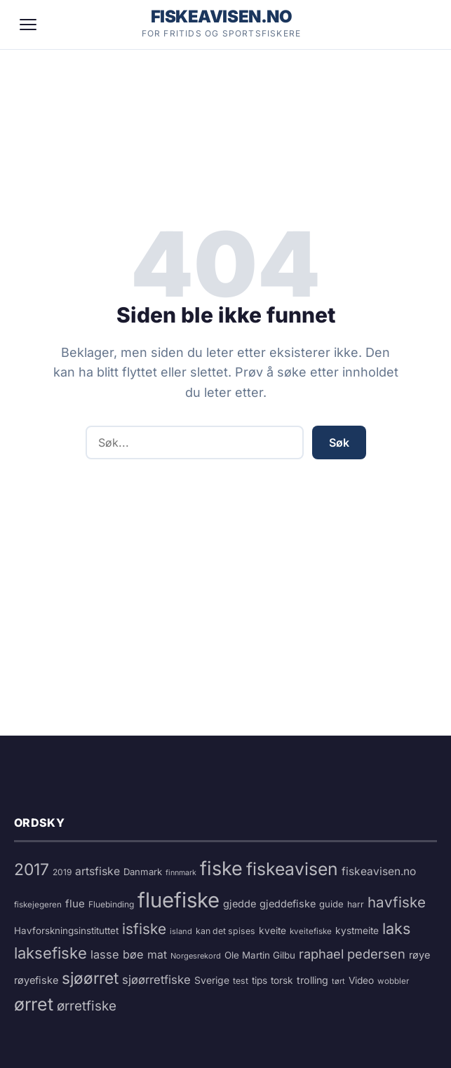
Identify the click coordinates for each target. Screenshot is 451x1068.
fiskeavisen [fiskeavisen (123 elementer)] (292, 868)
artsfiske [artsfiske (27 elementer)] (97, 871)
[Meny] (28, 25)
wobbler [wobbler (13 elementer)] (393, 981)
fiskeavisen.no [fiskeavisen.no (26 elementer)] (379, 871)
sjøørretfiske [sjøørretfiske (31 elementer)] (156, 980)
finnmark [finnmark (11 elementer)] (181, 872)
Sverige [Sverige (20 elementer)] (211, 980)
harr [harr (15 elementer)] (355, 904)
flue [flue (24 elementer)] (75, 903)
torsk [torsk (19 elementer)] (282, 980)
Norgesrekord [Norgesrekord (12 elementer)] (195, 956)
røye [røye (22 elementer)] (419, 955)
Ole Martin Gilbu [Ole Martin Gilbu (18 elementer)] (259, 955)
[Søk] (418, 24)
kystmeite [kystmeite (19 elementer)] (357, 930)
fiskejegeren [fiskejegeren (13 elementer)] (38, 905)
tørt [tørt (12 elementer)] (338, 981)
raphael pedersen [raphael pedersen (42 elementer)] (352, 953)
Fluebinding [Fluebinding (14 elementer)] (111, 904)
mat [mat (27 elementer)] (157, 954)
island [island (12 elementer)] (181, 931)
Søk (339, 442)
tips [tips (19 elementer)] (259, 980)
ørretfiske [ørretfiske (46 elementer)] (86, 1006)
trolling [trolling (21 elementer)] (312, 980)
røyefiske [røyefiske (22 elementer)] (36, 980)
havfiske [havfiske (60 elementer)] (397, 902)
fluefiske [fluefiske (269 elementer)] (178, 900)
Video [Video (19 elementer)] (361, 980)
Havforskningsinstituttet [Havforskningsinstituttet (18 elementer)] (66, 930)
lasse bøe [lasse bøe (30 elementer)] (117, 954)
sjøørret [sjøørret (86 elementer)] (90, 977)
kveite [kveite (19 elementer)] (272, 930)
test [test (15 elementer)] (240, 980)
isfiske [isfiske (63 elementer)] (144, 929)
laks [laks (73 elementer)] (396, 928)
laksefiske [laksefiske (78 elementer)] (50, 953)
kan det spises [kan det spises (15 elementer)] (225, 931)
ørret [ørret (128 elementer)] (33, 1004)
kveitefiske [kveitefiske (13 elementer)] (311, 931)
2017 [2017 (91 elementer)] (31, 869)
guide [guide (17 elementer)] (331, 904)
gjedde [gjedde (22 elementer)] (239, 904)
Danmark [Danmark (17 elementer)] (142, 871)
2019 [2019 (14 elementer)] (62, 872)
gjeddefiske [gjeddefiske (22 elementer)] (288, 904)
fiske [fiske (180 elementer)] (221, 868)
